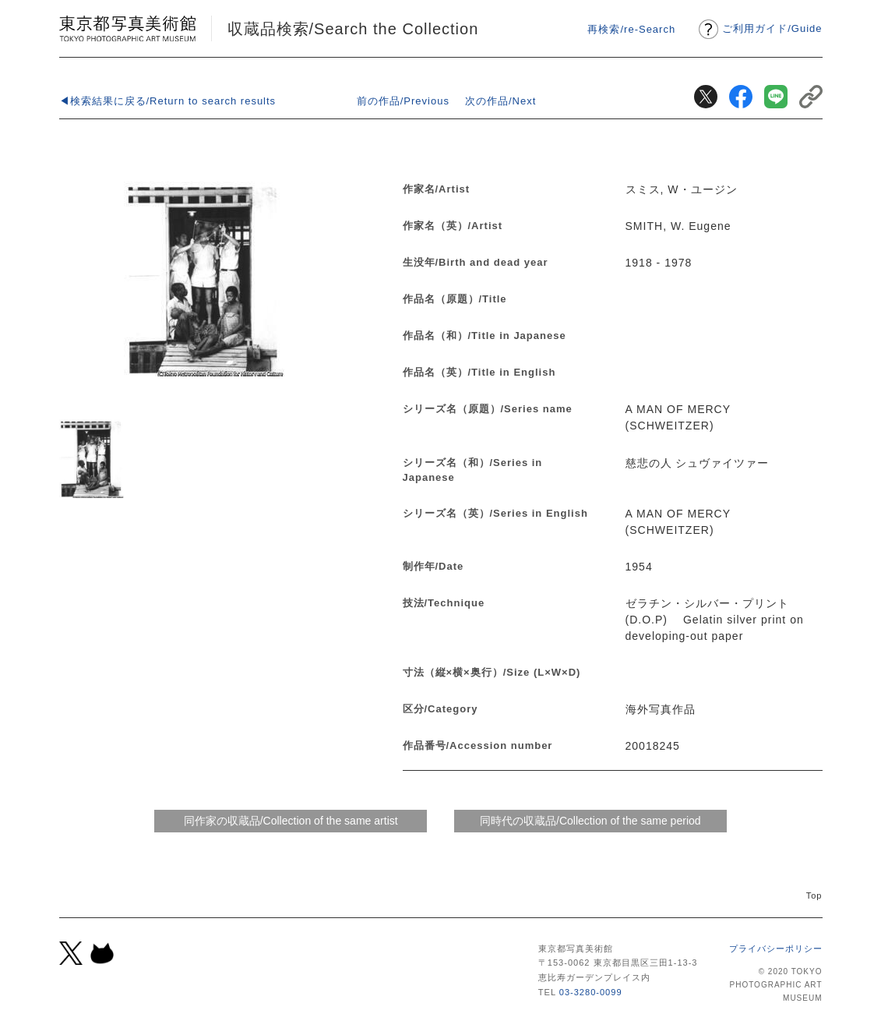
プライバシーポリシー (776, 948)
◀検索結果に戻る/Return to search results (168, 101)
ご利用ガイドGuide (772, 28)
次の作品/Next (500, 101)
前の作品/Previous (403, 101)
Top (814, 895)
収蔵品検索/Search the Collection (353, 28)
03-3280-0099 (590, 992)
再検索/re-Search (631, 29)
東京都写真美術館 (127, 28)
